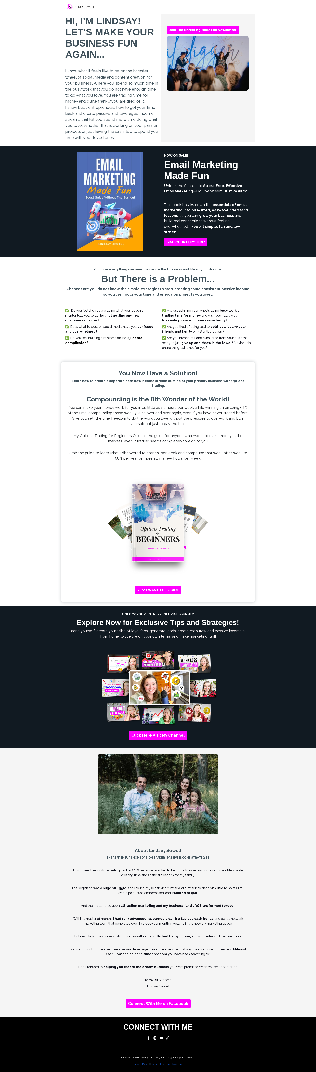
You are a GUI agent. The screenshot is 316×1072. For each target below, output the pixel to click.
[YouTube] (161, 1038)
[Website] (167, 1038)
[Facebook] (148, 1038)
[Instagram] (154, 1038)
